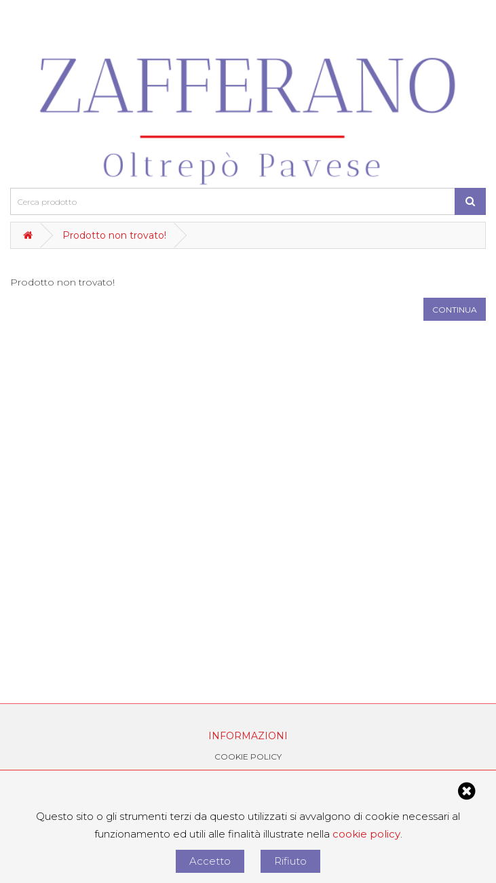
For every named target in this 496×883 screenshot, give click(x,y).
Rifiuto (290, 861)
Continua (454, 310)
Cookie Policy (248, 756)
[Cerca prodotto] (470, 201)
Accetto (210, 861)
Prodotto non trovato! (114, 235)
